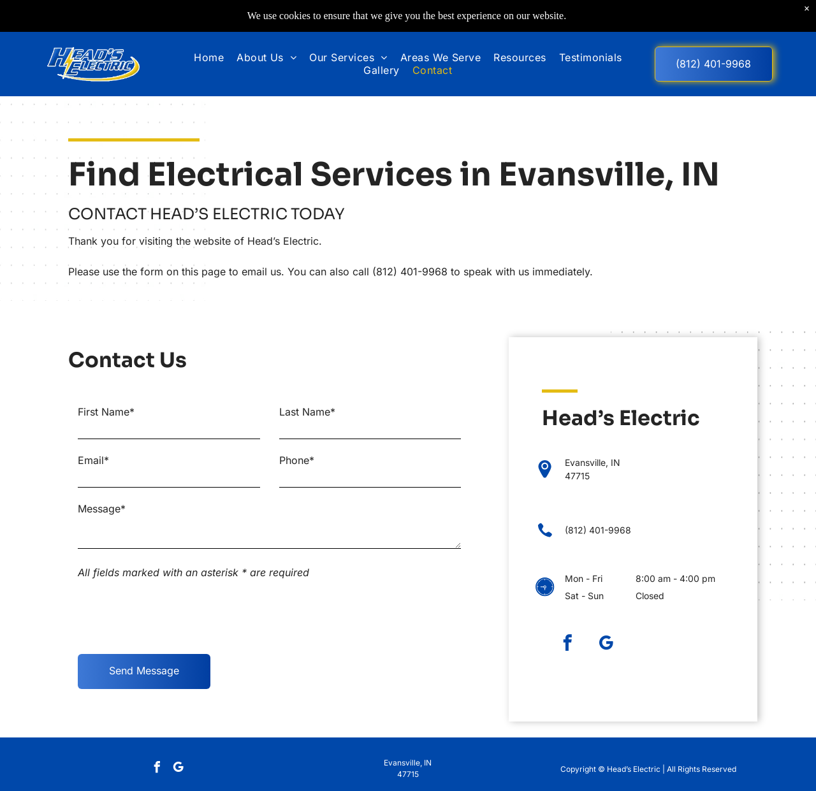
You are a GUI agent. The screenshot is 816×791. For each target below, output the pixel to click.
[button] (348, 57)
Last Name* (307, 411)
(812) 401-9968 (410, 271)
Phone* (296, 460)
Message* (102, 508)
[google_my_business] (606, 645)
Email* (93, 460)
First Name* (106, 411)
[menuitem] (208, 57)
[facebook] (567, 645)
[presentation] (175, 616)
